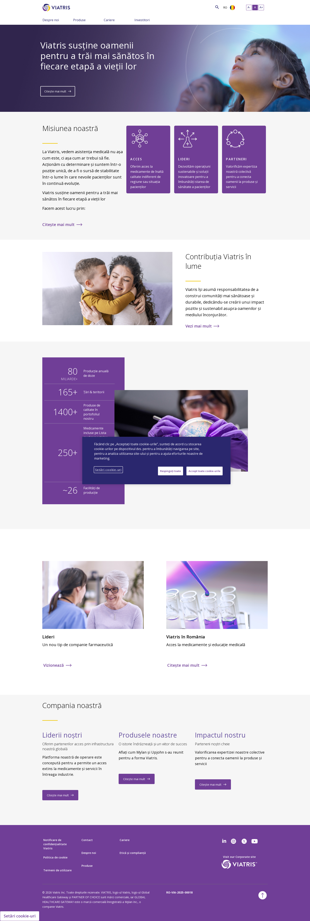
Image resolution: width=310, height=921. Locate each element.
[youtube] (254, 841)
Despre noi (51, 20)
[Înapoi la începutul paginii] (262, 895)
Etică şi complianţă (133, 853)
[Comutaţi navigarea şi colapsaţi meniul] (70, 20)
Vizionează (53, 665)
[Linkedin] (224, 841)
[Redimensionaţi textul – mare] (261, 7)
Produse (79, 20)
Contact (87, 840)
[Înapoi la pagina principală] (57, 7)
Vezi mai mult (198, 326)
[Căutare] (77, 7)
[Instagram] (233, 841)
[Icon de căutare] (217, 7)
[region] (156, 460)
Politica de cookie (55, 857)
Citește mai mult (55, 91)
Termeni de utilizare (57, 870)
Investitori (142, 20)
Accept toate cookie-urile (204, 471)
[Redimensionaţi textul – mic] (249, 7)
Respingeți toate (170, 471)
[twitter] (244, 841)
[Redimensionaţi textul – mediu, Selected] (255, 7)
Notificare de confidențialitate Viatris (55, 844)
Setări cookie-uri (20, 916)
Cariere (109, 20)
